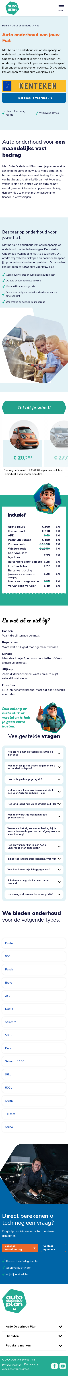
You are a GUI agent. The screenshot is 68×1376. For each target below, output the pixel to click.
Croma (9, 1101)
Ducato (9, 1048)
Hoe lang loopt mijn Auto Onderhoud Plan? (32, 804)
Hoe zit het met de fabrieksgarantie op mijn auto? (30, 753)
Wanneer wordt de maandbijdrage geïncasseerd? (27, 816)
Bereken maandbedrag (20, 1247)
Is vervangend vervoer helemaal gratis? (30, 894)
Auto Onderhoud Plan (21, 1327)
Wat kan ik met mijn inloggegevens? (28, 869)
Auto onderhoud (21, 25)
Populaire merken (18, 1346)
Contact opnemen (49, 1247)
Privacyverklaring (11, 1365)
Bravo (9, 983)
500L (8, 1088)
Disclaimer (30, 1364)
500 (8, 956)
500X (8, 1035)
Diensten (12, 1336)
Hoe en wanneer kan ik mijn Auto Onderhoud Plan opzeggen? (26, 846)
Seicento (10, 1022)
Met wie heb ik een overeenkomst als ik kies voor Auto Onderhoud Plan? (30, 792)
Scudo (9, 1127)
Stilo (8, 1075)
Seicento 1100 (14, 1061)
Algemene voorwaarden (15, 1369)
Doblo (9, 1009)
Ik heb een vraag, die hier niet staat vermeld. (28, 882)
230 (8, 996)
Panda (9, 970)
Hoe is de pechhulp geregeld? (24, 779)
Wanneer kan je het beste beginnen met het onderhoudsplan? (31, 767)
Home (5, 25)
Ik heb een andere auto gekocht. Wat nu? (31, 859)
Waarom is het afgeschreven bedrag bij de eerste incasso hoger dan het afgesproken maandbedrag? (32, 831)
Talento (10, 1114)
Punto (9, 943)
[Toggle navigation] (61, 8)
